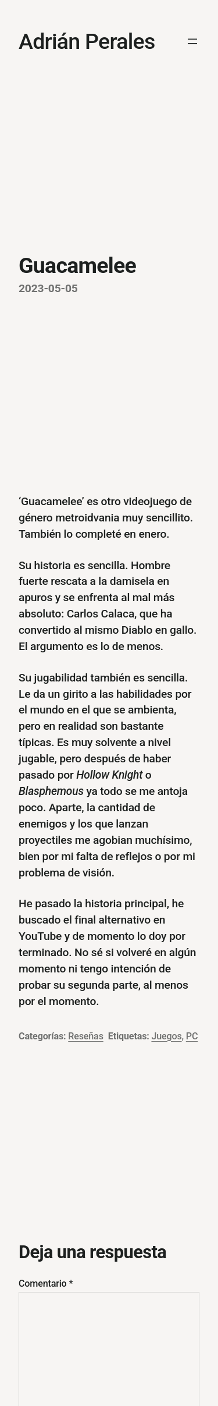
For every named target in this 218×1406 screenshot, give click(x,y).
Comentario (46, 1283)
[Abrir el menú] (192, 41)
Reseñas (85, 1036)
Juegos (166, 1036)
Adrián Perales (87, 41)
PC (192, 1036)
